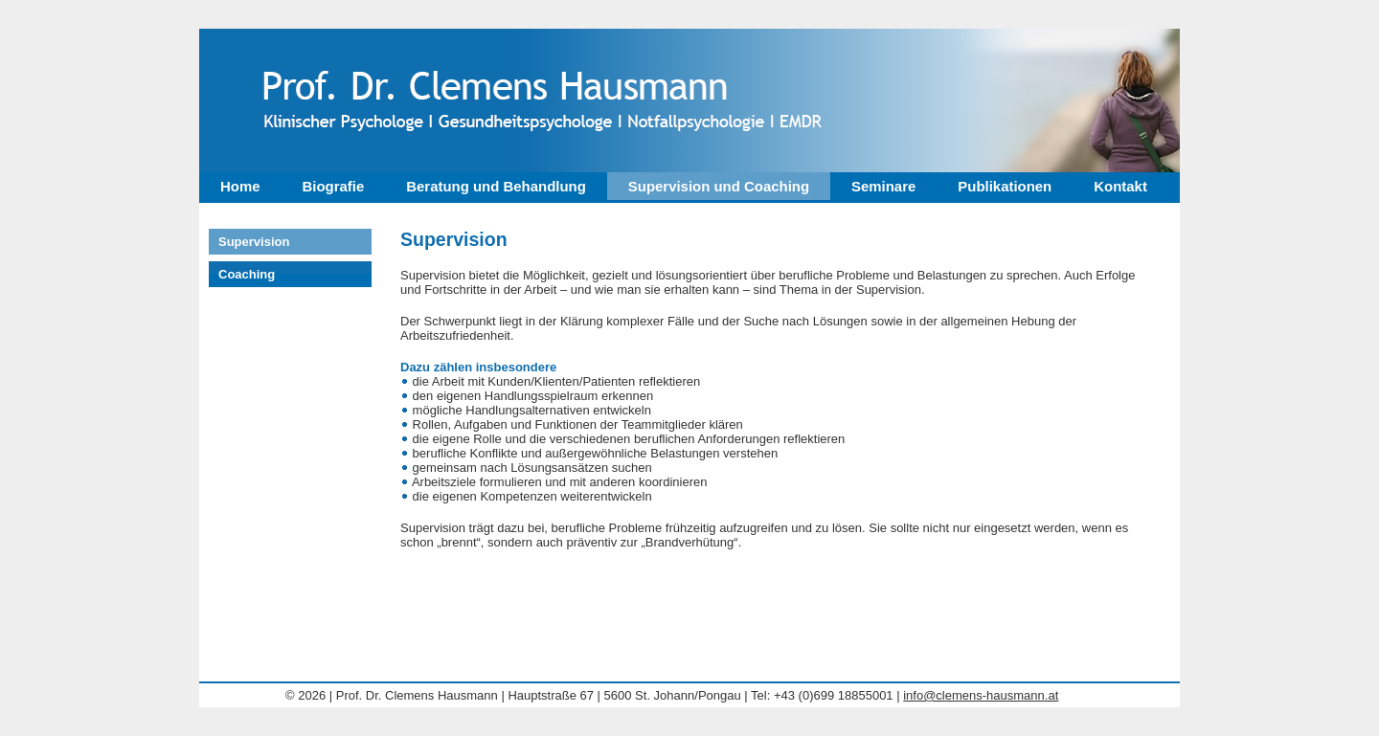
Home (240, 186)
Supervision (253, 241)
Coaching (246, 274)
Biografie (334, 186)
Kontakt (1120, 186)
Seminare (883, 186)
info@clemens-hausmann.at (980, 695)
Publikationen (1004, 186)
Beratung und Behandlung (496, 186)
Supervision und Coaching (718, 186)
